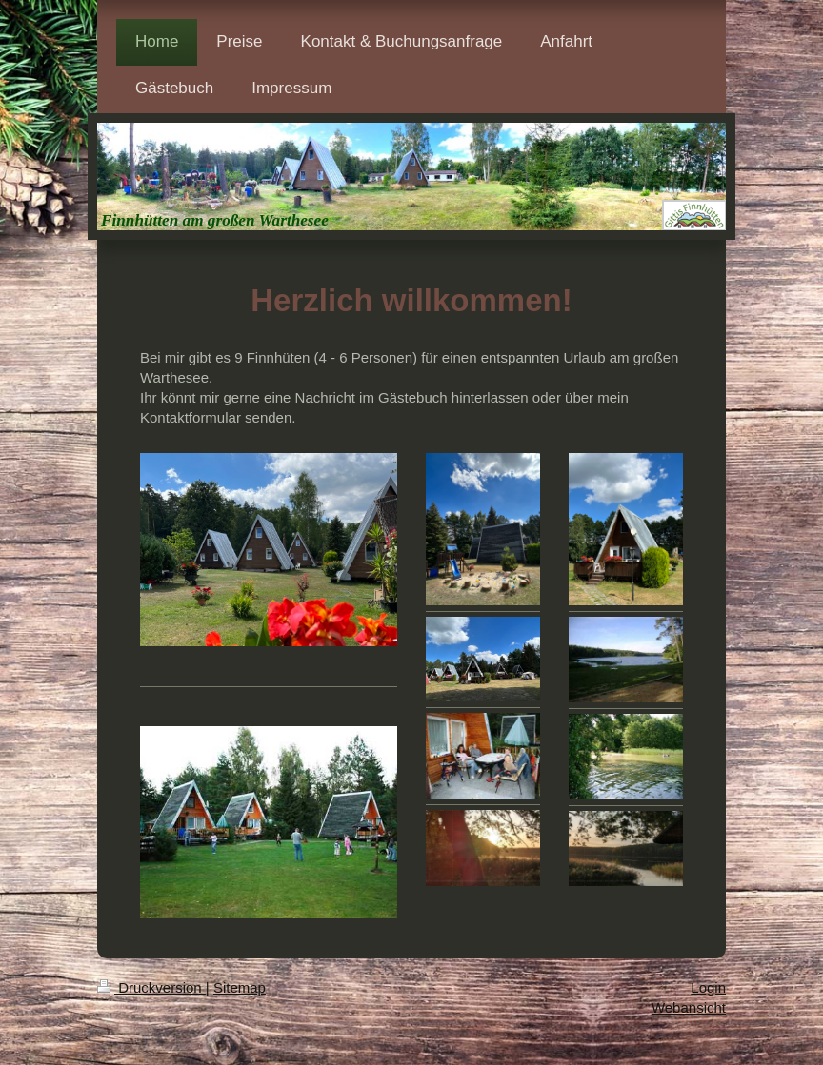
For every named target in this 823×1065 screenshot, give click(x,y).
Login (708, 987)
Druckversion (151, 987)
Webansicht (689, 1007)
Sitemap (239, 987)
